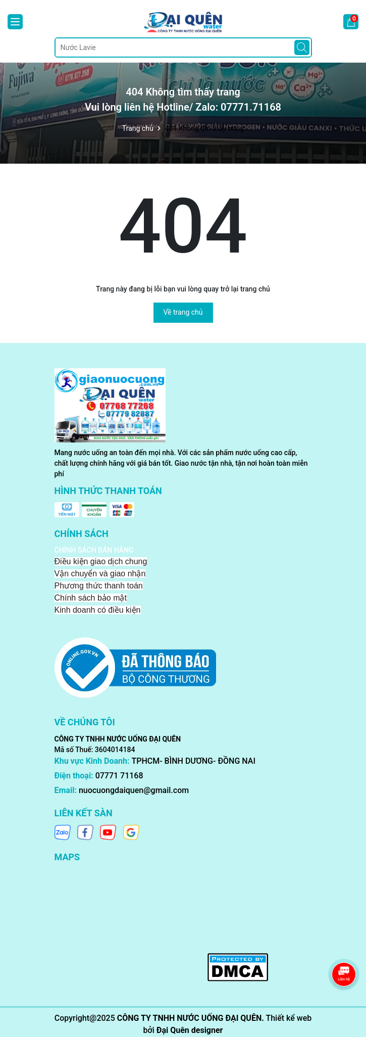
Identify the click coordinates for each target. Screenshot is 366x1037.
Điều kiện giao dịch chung (101, 561)
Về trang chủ (183, 312)
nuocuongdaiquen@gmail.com (134, 790)
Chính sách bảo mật (91, 598)
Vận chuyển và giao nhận (100, 573)
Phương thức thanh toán (99, 585)
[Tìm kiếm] (301, 47)
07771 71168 (119, 775)
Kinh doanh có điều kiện (98, 610)
